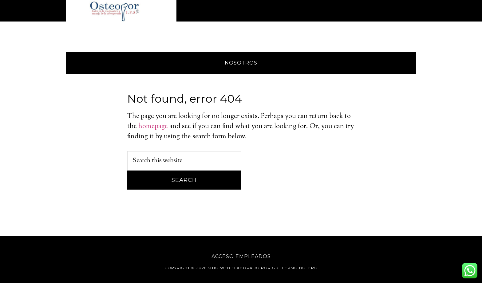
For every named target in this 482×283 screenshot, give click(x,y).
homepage (153, 127)
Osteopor (121, 11)
